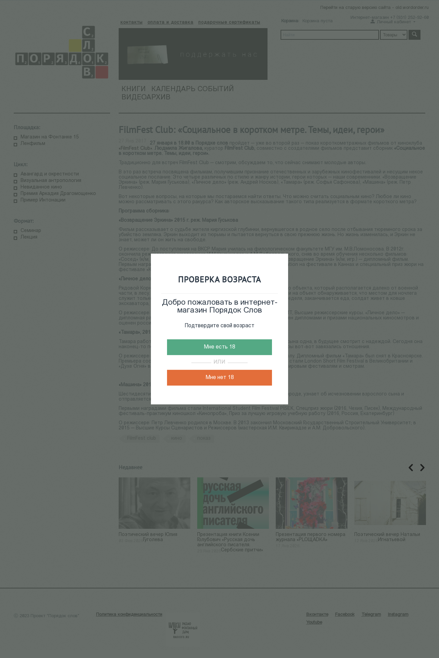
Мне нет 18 (219, 377)
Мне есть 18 (219, 347)
